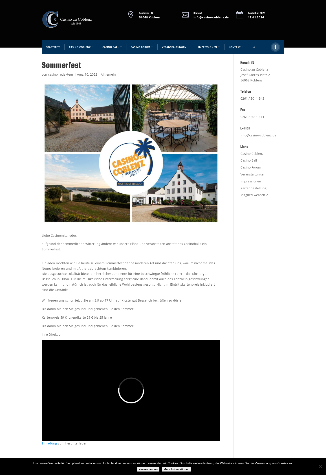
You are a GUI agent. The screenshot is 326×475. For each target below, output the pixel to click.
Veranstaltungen (174, 47)
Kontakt (234, 47)
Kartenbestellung (253, 188)
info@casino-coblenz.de (211, 17)
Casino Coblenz (79, 47)
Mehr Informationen (176, 469)
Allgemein (108, 74)
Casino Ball (110, 47)
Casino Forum (140, 47)
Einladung (49, 443)
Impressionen (207, 47)
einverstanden (148, 469)
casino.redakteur (60, 74)
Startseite (53, 47)
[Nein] (320, 466)
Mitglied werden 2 (254, 195)
